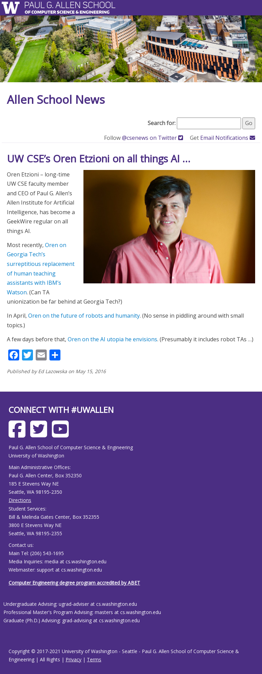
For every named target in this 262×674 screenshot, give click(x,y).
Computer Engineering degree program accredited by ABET (74, 582)
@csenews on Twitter (153, 138)
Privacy (73, 659)
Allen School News (56, 99)
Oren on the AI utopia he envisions (112, 339)
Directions (20, 500)
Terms (94, 659)
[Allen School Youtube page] (62, 434)
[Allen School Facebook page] (19, 434)
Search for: (161, 123)
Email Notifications (227, 138)
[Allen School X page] (40, 434)
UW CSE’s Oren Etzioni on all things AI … (98, 158)
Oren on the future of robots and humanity (84, 315)
